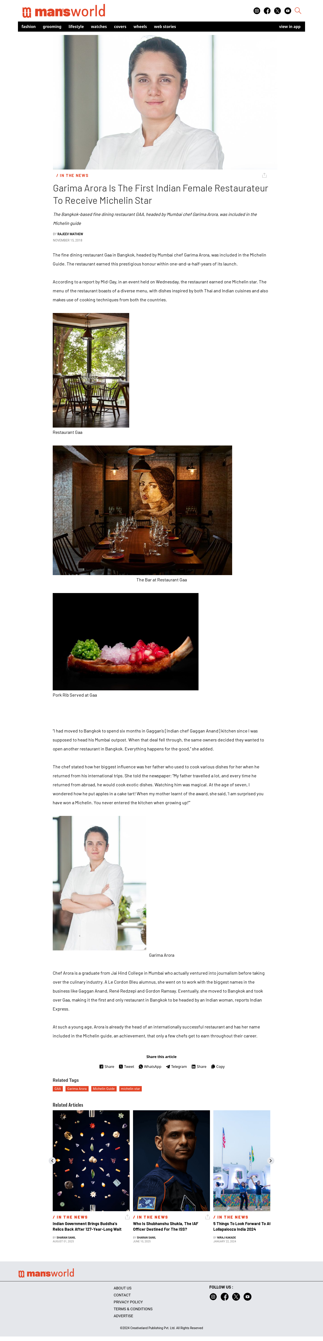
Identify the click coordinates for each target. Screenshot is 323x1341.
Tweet (126, 1066)
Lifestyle (76, 26)
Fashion (29, 26)
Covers (120, 26)
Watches (99, 26)
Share (106, 1066)
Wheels (140, 26)
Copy (218, 1066)
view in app (290, 26)
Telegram (176, 1066)
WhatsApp (150, 1066)
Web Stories (165, 26)
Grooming (52, 26)
